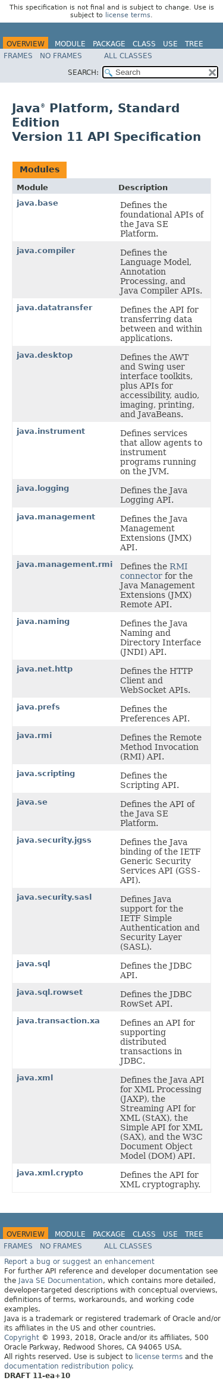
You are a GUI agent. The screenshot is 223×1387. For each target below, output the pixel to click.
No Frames (61, 56)
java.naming (43, 621)
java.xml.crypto (50, 1172)
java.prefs (38, 706)
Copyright (21, 1338)
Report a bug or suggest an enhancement (79, 1261)
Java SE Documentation (60, 1280)
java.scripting (46, 773)
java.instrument (51, 431)
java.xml (35, 1077)
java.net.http (45, 668)
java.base (37, 202)
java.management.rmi (64, 564)
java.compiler (46, 250)
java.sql (33, 963)
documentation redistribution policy (67, 1366)
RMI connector (154, 571)
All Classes (128, 56)
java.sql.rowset (50, 992)
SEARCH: (83, 72)
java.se (32, 801)
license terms (127, 15)
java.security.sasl (54, 897)
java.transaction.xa (58, 1020)
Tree (194, 44)
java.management (56, 516)
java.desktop (45, 355)
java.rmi (34, 735)
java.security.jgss (54, 840)
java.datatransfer (54, 307)
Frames (18, 56)
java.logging (43, 488)
